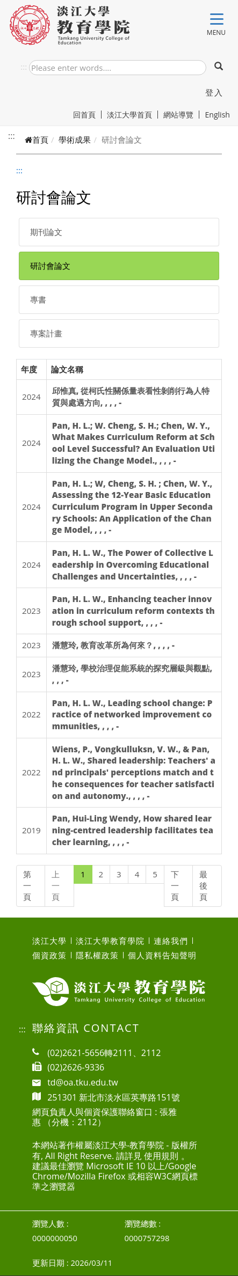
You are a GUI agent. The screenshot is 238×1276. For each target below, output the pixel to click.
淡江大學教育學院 (110, 940)
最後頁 (203, 886)
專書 (38, 299)
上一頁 (56, 886)
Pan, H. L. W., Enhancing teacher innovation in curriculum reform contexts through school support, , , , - (133, 610)
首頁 (36, 139)
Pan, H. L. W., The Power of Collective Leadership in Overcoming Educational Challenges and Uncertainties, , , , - (132, 564)
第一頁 (27, 886)
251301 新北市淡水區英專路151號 (113, 1097)
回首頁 (87, 114)
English (217, 114)
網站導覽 (181, 114)
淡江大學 (49, 940)
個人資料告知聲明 (162, 955)
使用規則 (161, 1156)
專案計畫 (46, 333)
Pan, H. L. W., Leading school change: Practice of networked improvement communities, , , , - (132, 714)
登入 (214, 92)
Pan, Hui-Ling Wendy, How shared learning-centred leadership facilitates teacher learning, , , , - (132, 830)
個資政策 (49, 955)
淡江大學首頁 (132, 114)
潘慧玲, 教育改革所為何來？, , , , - (113, 645)
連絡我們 (171, 940)
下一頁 (175, 886)
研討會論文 (50, 265)
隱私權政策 (97, 955)
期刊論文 (46, 231)
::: (23, 66)
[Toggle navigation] (216, 21)
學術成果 (75, 139)
